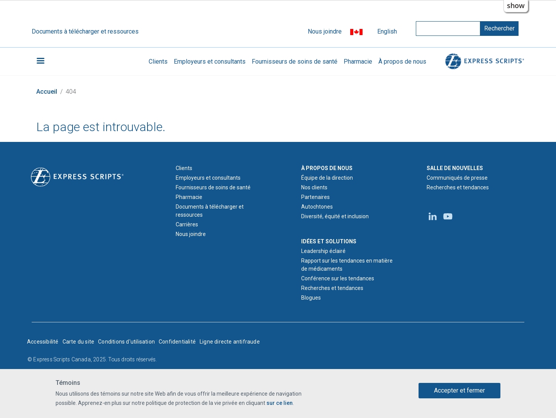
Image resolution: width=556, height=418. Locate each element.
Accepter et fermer (459, 390)
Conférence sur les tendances (337, 278)
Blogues (311, 298)
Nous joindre (325, 31)
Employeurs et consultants (210, 61)
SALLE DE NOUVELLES (455, 168)
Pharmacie (358, 61)
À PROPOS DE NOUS (327, 168)
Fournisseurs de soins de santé (294, 61)
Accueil (46, 91)
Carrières (187, 224)
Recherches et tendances (332, 288)
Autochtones (317, 207)
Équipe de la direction (327, 178)
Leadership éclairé (323, 251)
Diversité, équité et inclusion (335, 216)
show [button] (516, 5)
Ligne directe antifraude (230, 342)
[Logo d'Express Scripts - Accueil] (77, 177)
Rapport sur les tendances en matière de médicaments (347, 265)
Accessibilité (43, 342)
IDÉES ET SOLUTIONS (328, 241)
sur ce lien (279, 403)
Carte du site (79, 342)
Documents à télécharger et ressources (85, 31)
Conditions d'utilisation (126, 342)
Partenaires (315, 197)
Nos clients (314, 187)
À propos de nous (402, 61)
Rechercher (499, 28)
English (387, 31)
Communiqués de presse (457, 178)
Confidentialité (177, 342)
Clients (158, 61)
